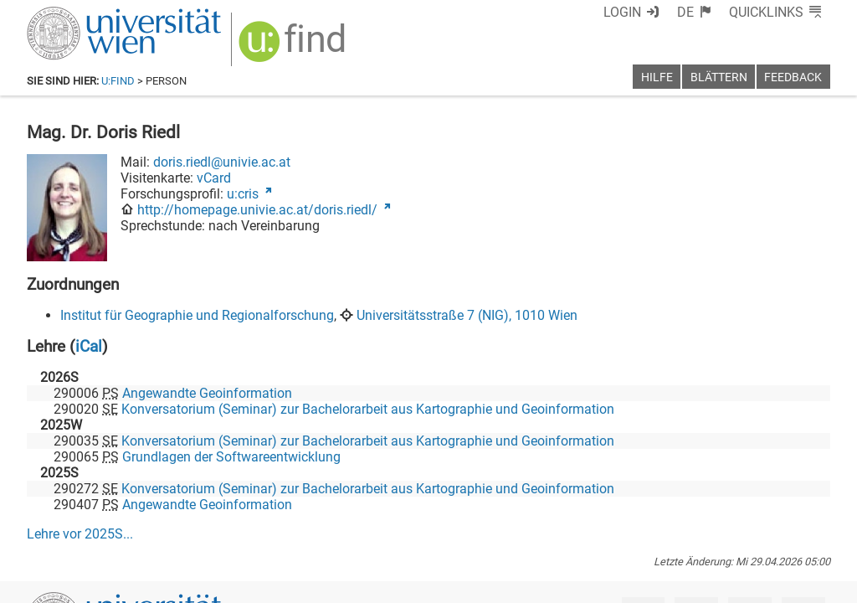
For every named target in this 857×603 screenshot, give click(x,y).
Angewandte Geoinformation (207, 393)
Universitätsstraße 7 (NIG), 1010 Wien (467, 315)
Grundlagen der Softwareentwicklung (231, 457)
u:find (118, 81)
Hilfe (657, 77)
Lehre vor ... (80, 534)
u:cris (243, 194)
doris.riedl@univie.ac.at (221, 162)
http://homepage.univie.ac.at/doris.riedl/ (257, 210)
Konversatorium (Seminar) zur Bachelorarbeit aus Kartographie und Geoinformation (367, 409)
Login (622, 12)
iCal (88, 346)
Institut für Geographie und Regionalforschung (197, 315)
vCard (214, 178)
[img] (294, 47)
